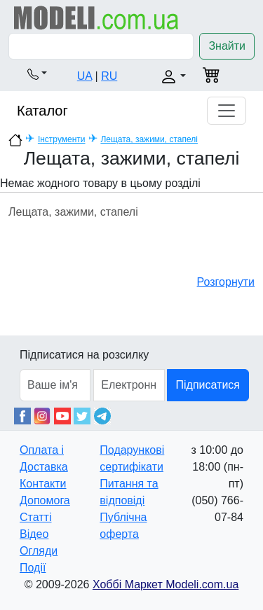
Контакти (43, 484)
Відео (34, 534)
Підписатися (208, 385)
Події (33, 568)
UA (84, 76)
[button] (37, 73)
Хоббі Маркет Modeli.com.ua (165, 584)
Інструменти (62, 139)
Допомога (45, 500)
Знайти (226, 46)
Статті (35, 517)
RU (109, 76)
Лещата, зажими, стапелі (149, 139)
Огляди (39, 551)
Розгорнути (226, 282)
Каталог (42, 110)
